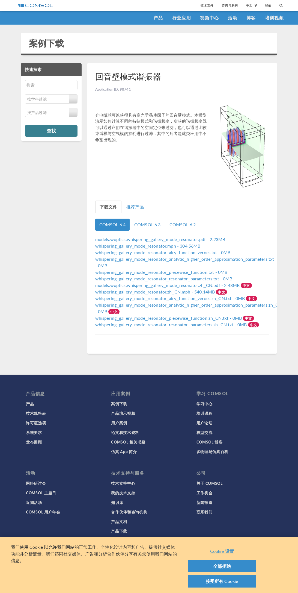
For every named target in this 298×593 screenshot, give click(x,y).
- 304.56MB (148, 246)
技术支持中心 (123, 483)
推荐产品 (135, 207)
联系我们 (204, 512)
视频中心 (209, 17)
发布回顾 (34, 442)
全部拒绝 (222, 566)
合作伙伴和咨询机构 (129, 512)
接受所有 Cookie (222, 582)
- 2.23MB (160, 239)
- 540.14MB (155, 292)
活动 (232, 17)
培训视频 (274, 17)
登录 (268, 5)
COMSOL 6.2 (182, 224)
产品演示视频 (123, 413)
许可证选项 (36, 422)
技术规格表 (36, 413)
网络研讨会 (36, 483)
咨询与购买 (230, 5)
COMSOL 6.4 (112, 224)
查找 (51, 130)
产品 (158, 17)
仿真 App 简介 (124, 451)
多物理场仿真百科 (212, 451)
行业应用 (181, 17)
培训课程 (204, 413)
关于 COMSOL (209, 483)
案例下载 (46, 43)
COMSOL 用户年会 (43, 512)
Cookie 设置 (222, 551)
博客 (251, 17)
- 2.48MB (168, 285)
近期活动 (34, 502)
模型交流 (204, 432)
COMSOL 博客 (209, 442)
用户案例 (119, 422)
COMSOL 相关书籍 (128, 442)
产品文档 (119, 521)
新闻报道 (204, 502)
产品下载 (119, 531)
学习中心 (204, 403)
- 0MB (163, 252)
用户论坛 (204, 422)
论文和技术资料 (125, 432)
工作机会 (204, 492)
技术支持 (207, 5)
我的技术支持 (123, 492)
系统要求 (34, 432)
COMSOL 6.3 (147, 224)
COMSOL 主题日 (41, 492)
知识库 (117, 502)
